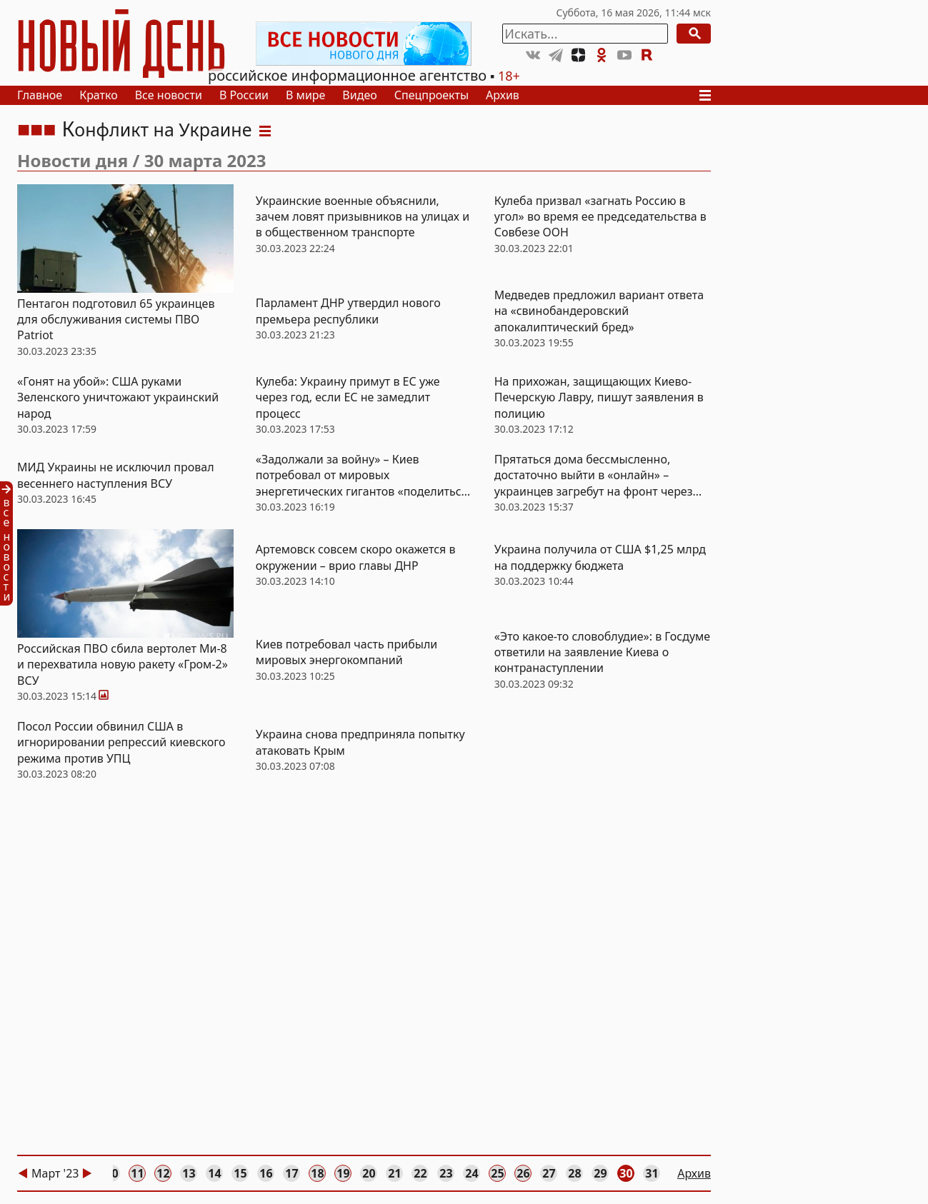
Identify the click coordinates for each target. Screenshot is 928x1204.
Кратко (98, 95)
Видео (359, 95)
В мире (305, 95)
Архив (502, 95)
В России (244, 95)
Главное (39, 95)
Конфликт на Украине (156, 129)
